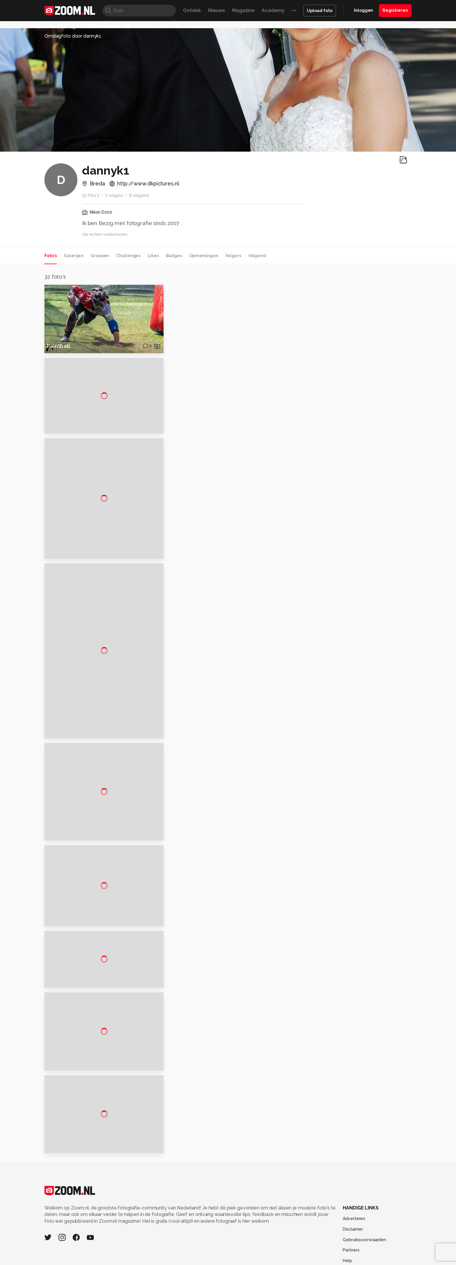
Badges (174, 255)
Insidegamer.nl (341, 1246)
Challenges (128, 255)
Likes (153, 255)
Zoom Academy (170, 1253)
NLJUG (272, 1253)
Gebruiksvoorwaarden (364, 1196)
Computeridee (100, 1246)
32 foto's (90, 195)
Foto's (50, 255)
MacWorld (247, 1246)
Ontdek (192, 10)
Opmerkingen (203, 255)
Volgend (257, 255)
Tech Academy (203, 1253)
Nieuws (216, 10)
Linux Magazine (248, 1253)
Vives (225, 1253)
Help (347, 1217)
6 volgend (139, 195)
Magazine (243, 10)
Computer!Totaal (145, 1246)
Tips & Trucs (176, 1246)
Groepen (100, 255)
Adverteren (354, 1175)
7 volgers (114, 195)
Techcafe (226, 1246)
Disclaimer (353, 1186)
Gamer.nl (315, 1246)
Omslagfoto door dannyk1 (72, 36)
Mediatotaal (202, 1246)
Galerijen (74, 255)
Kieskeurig (74, 1246)
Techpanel (294, 1246)
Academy (273, 10)
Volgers (233, 255)
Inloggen (363, 10)
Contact (351, 1228)
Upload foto (319, 10)
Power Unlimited (373, 1246)
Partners (351, 1206)
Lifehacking (271, 1246)
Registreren (395, 10)
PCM (121, 1246)
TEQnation (291, 1253)
